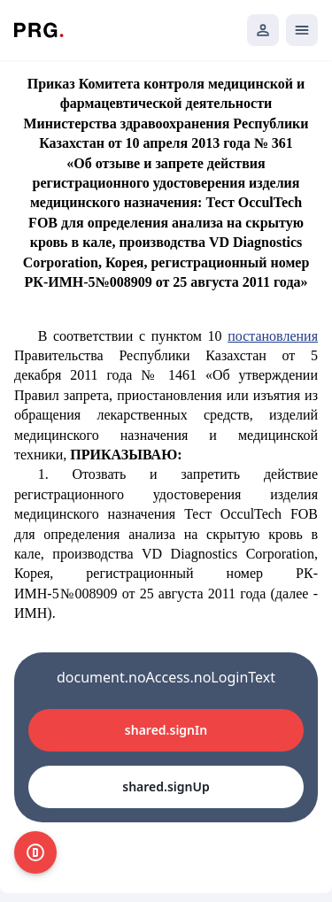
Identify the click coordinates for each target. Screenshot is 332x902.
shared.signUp (165, 786)
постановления (273, 335)
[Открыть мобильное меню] (302, 30)
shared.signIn (166, 729)
